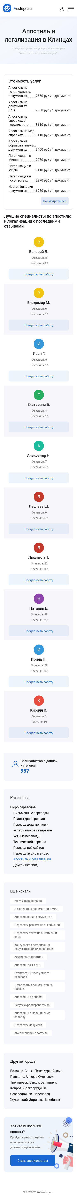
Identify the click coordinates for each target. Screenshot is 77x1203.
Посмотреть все (55, 201)
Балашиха (48, 1082)
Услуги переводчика (28, 900)
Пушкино (17, 1077)
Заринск (35, 1100)
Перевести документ (28, 1025)
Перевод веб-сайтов (28, 848)
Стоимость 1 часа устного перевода (31, 975)
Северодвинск (21, 1094)
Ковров (16, 1088)
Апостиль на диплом (28, 997)
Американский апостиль (31, 1033)
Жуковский (19, 1100)
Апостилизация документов (33, 916)
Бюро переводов (23, 807)
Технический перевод (29, 842)
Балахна (16, 1071)
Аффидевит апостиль (28, 957)
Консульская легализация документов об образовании (33, 946)
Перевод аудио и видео (31, 853)
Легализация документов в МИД (36, 908)
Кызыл (57, 1071)
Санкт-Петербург (37, 1071)
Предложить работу (38, 274)
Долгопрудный (34, 1088)
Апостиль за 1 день (27, 965)
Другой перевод (25, 865)
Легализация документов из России (33, 986)
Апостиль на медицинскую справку (32, 1015)
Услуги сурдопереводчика (32, 1005)
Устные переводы (26, 836)
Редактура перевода (29, 819)
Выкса (34, 1082)
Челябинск (52, 1100)
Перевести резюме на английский (37, 925)
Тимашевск (19, 1082)
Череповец (41, 1094)
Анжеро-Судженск (39, 1077)
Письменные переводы (31, 813)
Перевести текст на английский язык (35, 935)
